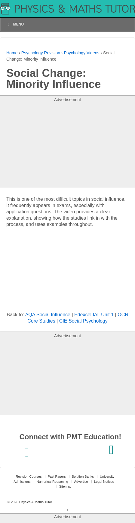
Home (11, 52)
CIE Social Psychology (83, 320)
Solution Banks (83, 476)
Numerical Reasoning (52, 481)
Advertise (81, 481)
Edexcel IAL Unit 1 (94, 314)
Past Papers (57, 476)
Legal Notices (104, 481)
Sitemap (65, 486)
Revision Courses (28, 476)
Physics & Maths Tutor (35, 502)
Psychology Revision (40, 52)
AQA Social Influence (47, 314)
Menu (15, 24)
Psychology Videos (81, 52)
